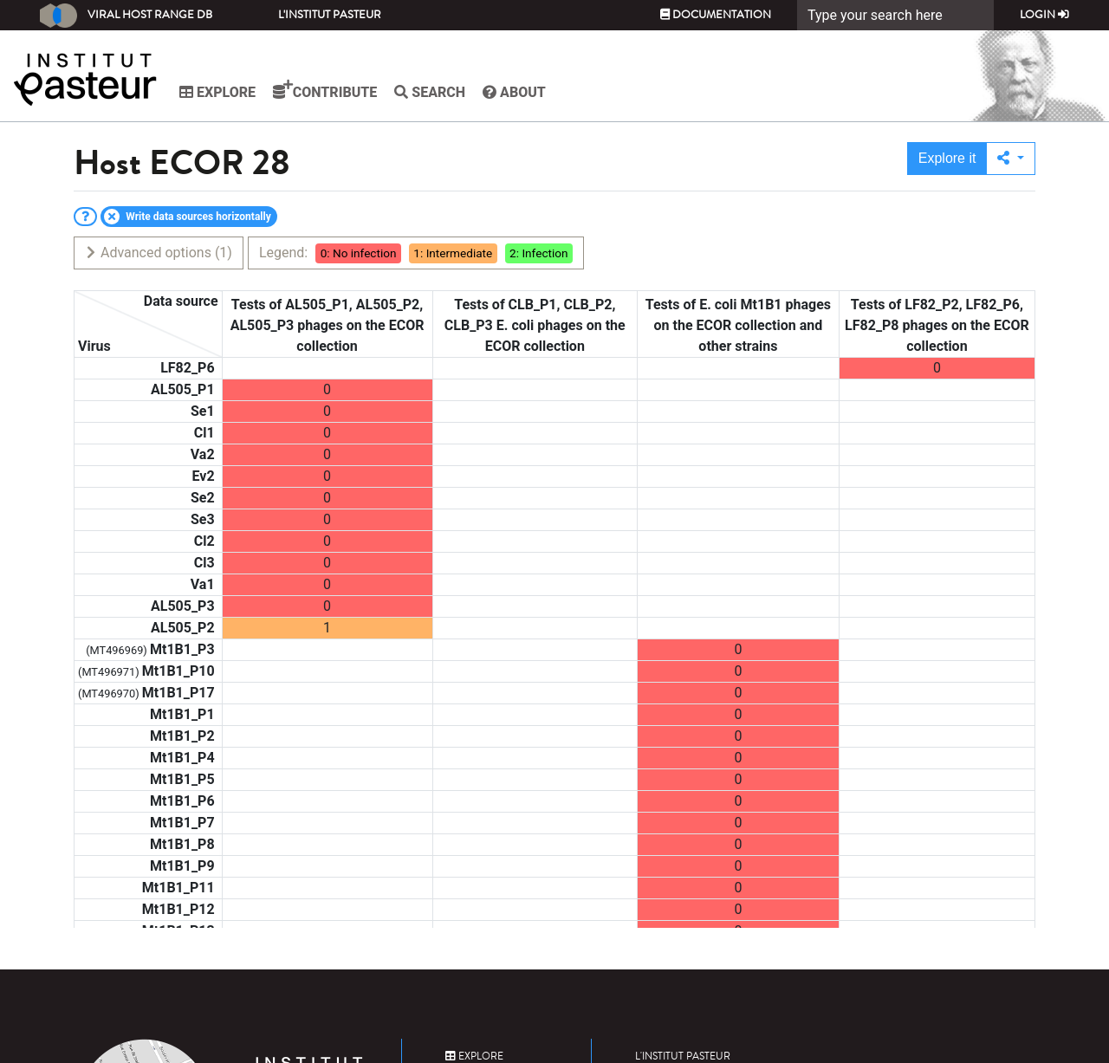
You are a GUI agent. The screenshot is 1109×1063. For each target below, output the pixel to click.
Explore (217, 92)
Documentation (715, 15)
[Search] (895, 15)
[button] (1010, 158)
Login (1044, 15)
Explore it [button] (947, 158)
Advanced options (158, 252)
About (514, 92)
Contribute (325, 90)
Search (429, 92)
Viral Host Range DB (126, 15)
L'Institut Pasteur (329, 15)
